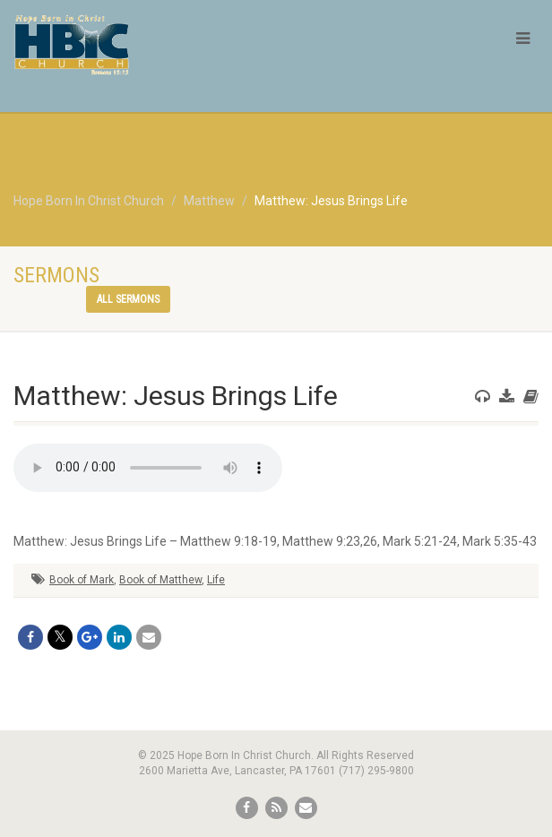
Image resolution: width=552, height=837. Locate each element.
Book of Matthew (160, 580)
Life (216, 580)
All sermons (128, 299)
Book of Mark (81, 580)
